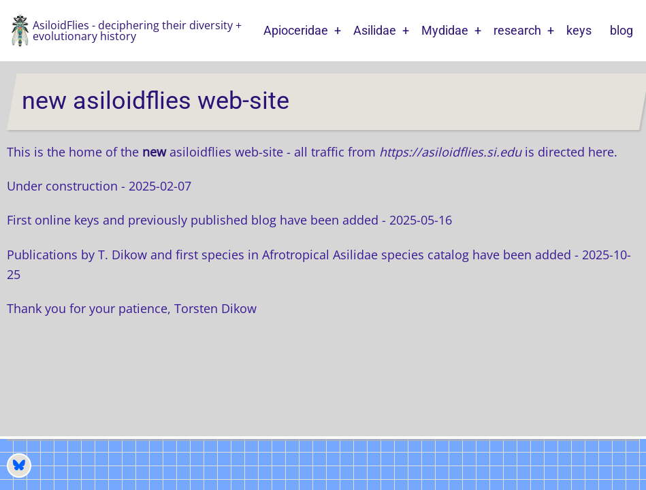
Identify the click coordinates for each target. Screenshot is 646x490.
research (517, 30)
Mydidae (444, 30)
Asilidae (374, 30)
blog (621, 30)
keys (579, 30)
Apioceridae (295, 30)
